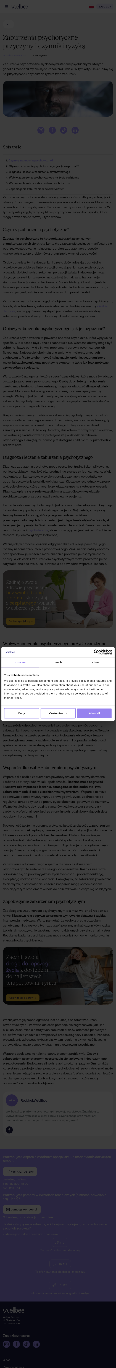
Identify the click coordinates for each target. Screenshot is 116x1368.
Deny (21, 713)
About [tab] (96, 662)
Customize (58, 713)
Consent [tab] (20, 662)
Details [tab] (58, 662)
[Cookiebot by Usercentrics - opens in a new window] (96, 652)
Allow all (94, 713)
